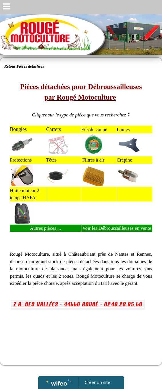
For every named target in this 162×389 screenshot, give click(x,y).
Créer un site (97, 382)
